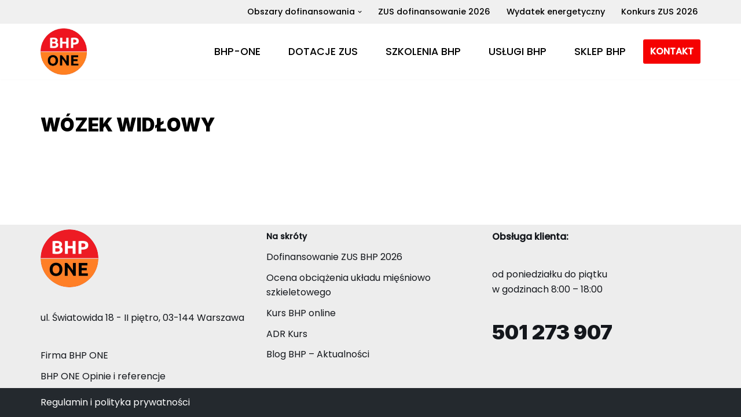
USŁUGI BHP (517, 51)
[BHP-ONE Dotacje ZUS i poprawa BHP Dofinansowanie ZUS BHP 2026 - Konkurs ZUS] (64, 51)
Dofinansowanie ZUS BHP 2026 (334, 257)
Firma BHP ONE (74, 355)
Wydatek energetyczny (556, 11)
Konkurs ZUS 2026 (659, 11)
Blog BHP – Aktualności (317, 354)
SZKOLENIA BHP (423, 51)
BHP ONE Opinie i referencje (103, 376)
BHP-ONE (237, 51)
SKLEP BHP (600, 51)
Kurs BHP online (301, 313)
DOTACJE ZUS (323, 51)
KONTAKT (672, 51)
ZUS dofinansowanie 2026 (434, 11)
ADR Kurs (286, 334)
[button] (360, 12)
